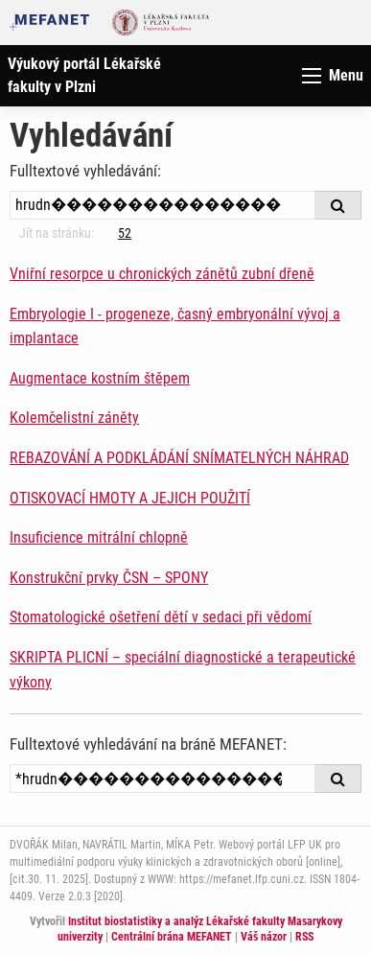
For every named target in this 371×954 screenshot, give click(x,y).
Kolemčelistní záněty (74, 417)
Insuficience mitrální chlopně (99, 537)
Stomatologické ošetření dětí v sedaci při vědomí (161, 617)
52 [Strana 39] (124, 233)
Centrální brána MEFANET (171, 936)
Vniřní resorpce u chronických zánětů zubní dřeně (162, 274)
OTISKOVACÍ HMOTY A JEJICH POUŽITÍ (130, 498)
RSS (304, 936)
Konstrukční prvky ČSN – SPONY (109, 578)
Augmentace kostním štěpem (100, 378)
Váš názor (264, 936)
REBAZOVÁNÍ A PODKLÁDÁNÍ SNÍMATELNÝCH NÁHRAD (179, 458)
